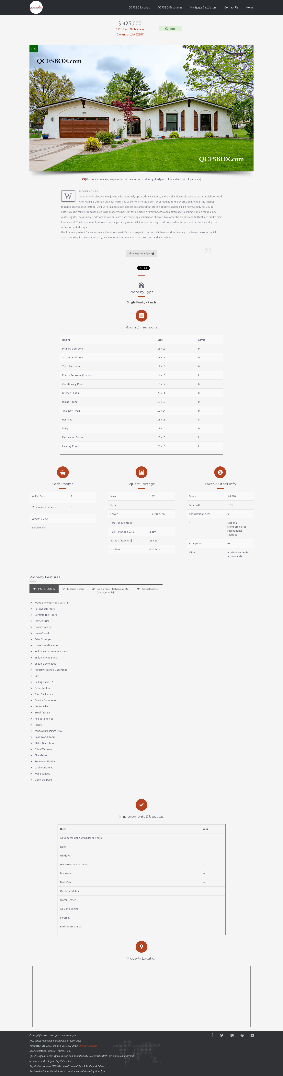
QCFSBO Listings (139, 7)
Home (250, 7)
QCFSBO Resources (170, 7)
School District (148, 588)
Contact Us (231, 7)
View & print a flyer (141, 253)
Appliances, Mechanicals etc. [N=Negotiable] (110, 590)
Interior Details (44, 588)
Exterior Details (73, 588)
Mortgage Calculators (203, 7)
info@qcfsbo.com (88, 1045)
